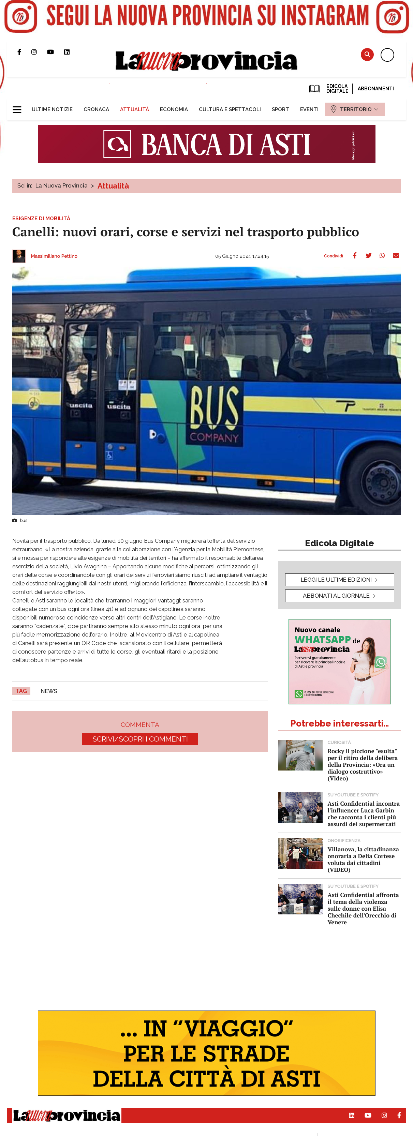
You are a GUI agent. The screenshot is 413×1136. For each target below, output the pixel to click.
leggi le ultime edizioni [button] (336, 579)
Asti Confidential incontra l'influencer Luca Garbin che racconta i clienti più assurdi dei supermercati (364, 813)
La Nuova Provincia (61, 185)
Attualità (113, 185)
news (49, 691)
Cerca (367, 54)
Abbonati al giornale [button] (336, 595)
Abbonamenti (376, 88)
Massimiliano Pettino (54, 256)
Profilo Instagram (39, 52)
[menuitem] (52, 109)
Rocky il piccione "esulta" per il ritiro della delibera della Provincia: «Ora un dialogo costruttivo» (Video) (363, 764)
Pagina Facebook (24, 52)
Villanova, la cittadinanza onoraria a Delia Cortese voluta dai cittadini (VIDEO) (363, 859)
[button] (19, 106)
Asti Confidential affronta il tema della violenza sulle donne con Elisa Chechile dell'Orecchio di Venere (363, 908)
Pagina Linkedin (72, 52)
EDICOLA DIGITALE (328, 89)
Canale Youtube (55, 52)
